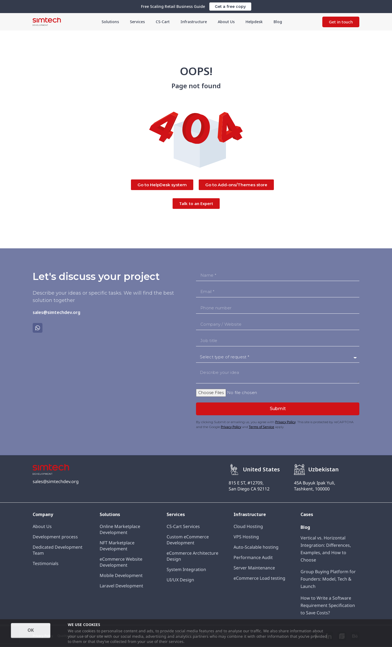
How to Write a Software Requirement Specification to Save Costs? (328, 605)
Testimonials (46, 563)
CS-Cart (166, 22)
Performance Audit (253, 557)
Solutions (118, 22)
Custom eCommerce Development (188, 540)
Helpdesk (247, 22)
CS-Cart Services (183, 526)
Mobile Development (121, 575)
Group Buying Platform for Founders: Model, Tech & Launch (328, 579)
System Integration (186, 569)
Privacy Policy (285, 422)
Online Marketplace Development (120, 529)
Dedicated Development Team (57, 550)
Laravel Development (121, 586)
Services (142, 22)
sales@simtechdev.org (56, 312)
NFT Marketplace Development (117, 546)
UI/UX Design (180, 580)
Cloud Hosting (248, 526)
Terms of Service (261, 427)
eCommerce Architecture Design (192, 556)
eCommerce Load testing (259, 578)
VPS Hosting (246, 537)
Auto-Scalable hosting (256, 547)
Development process (55, 537)
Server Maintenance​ (254, 568)
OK (30, 630)
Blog (269, 22)
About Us (222, 22)
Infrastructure (193, 22)
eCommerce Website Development (121, 562)
